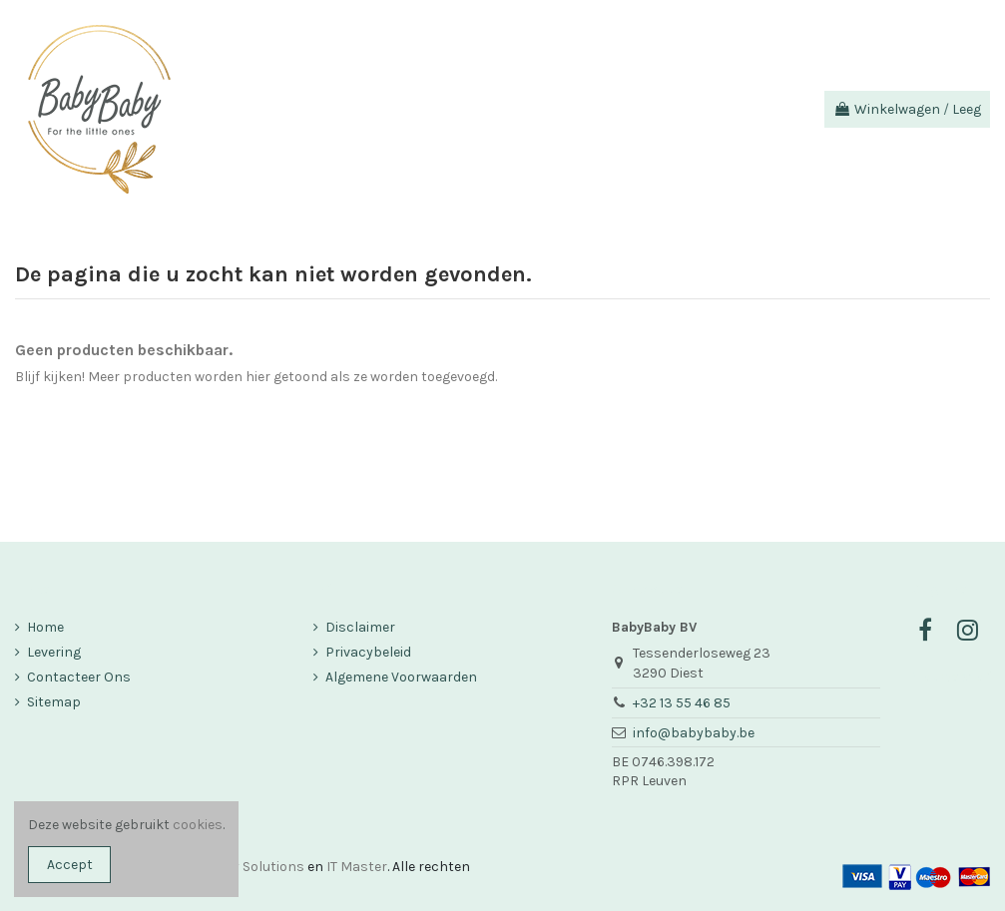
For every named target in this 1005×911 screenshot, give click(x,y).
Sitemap (54, 701)
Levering (54, 652)
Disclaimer (360, 627)
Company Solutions (240, 866)
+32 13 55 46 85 (682, 702)
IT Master (356, 866)
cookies (198, 824)
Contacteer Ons (79, 677)
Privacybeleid (368, 652)
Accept (70, 864)
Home (45, 627)
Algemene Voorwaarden (401, 677)
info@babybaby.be (693, 732)
